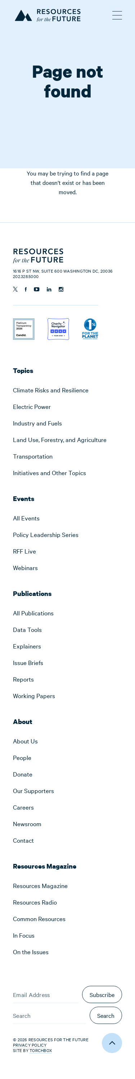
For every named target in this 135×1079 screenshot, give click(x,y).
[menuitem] (67, 390)
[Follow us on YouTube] (37, 289)
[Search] (49, 1015)
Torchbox (41, 1050)
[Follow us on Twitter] (15, 289)
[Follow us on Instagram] (61, 289)
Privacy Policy (30, 1045)
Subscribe (102, 994)
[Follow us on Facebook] (26, 289)
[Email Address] (45, 994)
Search (105, 1015)
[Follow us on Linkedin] (49, 289)
